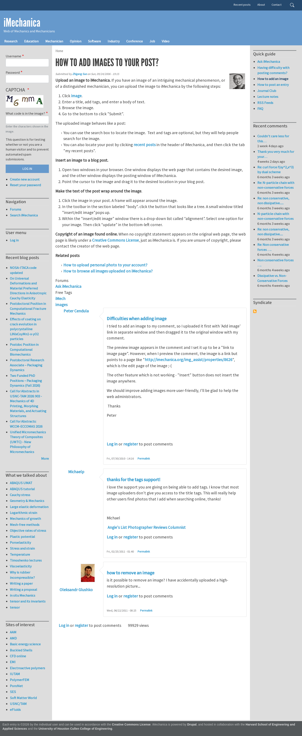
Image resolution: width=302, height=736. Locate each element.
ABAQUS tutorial (22, 489)
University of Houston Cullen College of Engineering (75, 728)
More (45, 458)
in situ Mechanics (22, 595)
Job (152, 41)
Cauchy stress (20, 494)
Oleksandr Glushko (76, 589)
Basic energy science (25, 644)
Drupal (192, 724)
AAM (13, 632)
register (130, 444)
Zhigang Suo (79, 74)
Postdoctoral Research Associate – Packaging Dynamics (27, 365)
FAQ (260, 108)
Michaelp (76, 471)
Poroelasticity (20, 542)
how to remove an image (130, 573)
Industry (114, 41)
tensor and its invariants (28, 601)
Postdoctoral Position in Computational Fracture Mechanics (28, 308)
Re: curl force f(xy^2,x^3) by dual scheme (275, 169)
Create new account (25, 179)
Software (94, 41)
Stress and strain (22, 548)
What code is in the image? (25, 113)
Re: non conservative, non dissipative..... (273, 232)
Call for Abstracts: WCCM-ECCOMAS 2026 (26, 424)
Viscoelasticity (21, 566)
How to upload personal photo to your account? (105, 264)
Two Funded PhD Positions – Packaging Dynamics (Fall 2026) (26, 380)
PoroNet (16, 686)
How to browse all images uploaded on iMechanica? (108, 271)
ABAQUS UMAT (21, 483)
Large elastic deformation (29, 506)
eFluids (15, 709)
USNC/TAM (18, 703)
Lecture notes (267, 96)
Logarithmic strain (23, 512)
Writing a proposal (23, 589)
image (76, 95)
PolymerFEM (19, 679)
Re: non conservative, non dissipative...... (273, 201)
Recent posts (242, 5)
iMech (60, 298)
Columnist (177, 527)
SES (13, 691)
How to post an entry (273, 84)
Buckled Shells (21, 650)
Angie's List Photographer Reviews (137, 527)
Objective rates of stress (28, 530)
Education (31, 41)
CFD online (18, 656)
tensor (15, 607)
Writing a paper (21, 583)
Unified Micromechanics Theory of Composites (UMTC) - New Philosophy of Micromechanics (28, 442)
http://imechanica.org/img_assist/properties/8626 (188, 359)
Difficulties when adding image (137, 318)
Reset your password (25, 185)
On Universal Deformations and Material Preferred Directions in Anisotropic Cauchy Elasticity (28, 288)
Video (165, 41)
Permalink (144, 458)
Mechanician (54, 41)
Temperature (20, 554)
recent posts (145, 144)
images (61, 304)
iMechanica (22, 23)
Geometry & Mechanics (27, 500)
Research (10, 41)
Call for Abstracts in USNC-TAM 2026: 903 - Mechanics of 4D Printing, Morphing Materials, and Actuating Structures (28, 403)
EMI (13, 662)
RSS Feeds (265, 102)
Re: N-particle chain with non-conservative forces (275, 185)
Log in (112, 444)
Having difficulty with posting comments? (273, 70)
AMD (13, 638)
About (261, 5)
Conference (134, 41)
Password (13, 72)
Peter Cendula (76, 310)
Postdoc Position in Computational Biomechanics (24, 349)
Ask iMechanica (68, 286)
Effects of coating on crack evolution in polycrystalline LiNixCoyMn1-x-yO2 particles (25, 329)
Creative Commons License (115, 240)
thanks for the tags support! (133, 479)
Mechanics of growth (25, 518)
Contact (276, 5)
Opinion (75, 41)
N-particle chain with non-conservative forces (275, 216)
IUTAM (15, 674)
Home (59, 51)
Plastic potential (22, 536)
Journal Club (266, 90)
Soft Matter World (23, 697)
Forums (15, 209)
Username (13, 56)
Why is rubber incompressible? (22, 575)
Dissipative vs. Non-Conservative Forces (272, 278)
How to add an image (272, 78)
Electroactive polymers (27, 668)
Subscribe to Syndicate (254, 311)
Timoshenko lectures (26, 560)
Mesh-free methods (24, 524)
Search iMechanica (24, 215)
